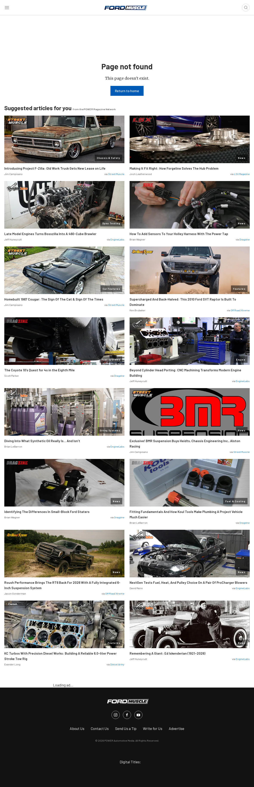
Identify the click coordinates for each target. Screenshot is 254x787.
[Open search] (246, 7)
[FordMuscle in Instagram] (116, 715)
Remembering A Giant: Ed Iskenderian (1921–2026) (167, 653)
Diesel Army (117, 664)
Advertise (176, 728)
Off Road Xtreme (240, 310)
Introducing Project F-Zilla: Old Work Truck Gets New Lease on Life (54, 168)
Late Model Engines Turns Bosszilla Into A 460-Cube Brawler (50, 234)
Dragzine (244, 239)
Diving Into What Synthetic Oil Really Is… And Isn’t (42, 441)
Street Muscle (116, 173)
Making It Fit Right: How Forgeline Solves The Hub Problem (174, 168)
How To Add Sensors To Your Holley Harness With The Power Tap (179, 234)
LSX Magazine (242, 173)
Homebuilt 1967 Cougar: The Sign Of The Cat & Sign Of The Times (53, 299)
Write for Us (152, 728)
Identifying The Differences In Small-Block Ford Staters (47, 512)
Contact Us (100, 728)
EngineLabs (117, 239)
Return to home (127, 91)
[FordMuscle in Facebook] (127, 715)
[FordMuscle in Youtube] (138, 715)
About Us (77, 728)
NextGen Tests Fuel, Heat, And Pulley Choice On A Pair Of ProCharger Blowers (188, 582)
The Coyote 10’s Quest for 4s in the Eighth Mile (39, 370)
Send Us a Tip (125, 728)
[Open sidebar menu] (6, 8)
